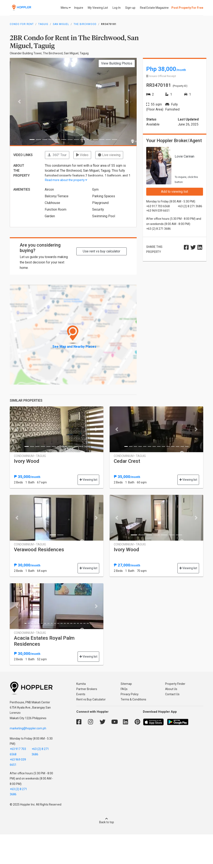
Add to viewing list (174, 192)
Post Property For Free (187, 7)
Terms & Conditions (133, 699)
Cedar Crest (127, 461)
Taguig (43, 24)
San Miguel (61, 24)
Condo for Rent (22, 24)
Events (80, 694)
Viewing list (88, 479)
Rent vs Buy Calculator (91, 699)
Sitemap (126, 683)
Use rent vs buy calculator (101, 251)
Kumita (81, 683)
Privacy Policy (130, 694)
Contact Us (172, 694)
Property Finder (175, 683)
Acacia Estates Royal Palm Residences (44, 641)
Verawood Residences (39, 549)
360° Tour (57, 155)
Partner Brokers (86, 689)
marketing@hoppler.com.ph (28, 728)
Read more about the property (66, 180)
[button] (19, 101)
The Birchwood (85, 24)
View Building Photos (116, 63)
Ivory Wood (26, 461)
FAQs (124, 689)
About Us (171, 689)
